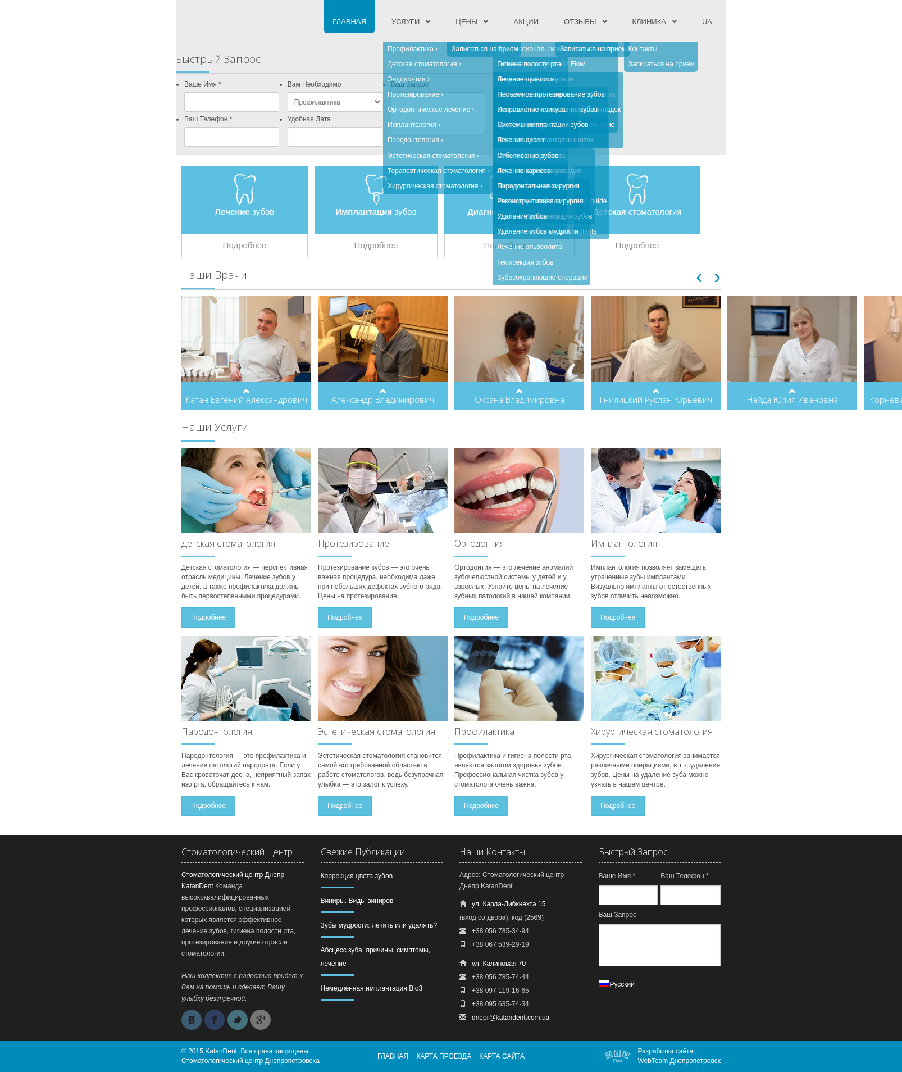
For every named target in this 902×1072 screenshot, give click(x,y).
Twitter (237, 1020)
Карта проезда (443, 1056)
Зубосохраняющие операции (542, 277)
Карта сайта (502, 1056)
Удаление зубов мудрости (537, 231)
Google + (260, 1020)
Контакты (643, 49)
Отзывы (580, 21)
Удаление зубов (522, 216)
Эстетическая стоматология (431, 156)
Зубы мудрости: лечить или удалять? (379, 925)
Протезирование (413, 94)
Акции (526, 21)
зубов (245, 211)
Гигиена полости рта (529, 64)
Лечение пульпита (525, 79)
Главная (349, 21)
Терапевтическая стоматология (437, 171)
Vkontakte (191, 1020)
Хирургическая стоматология (433, 186)
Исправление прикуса (531, 109)
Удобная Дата (309, 119)
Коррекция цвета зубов (357, 876)
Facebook (214, 1020)
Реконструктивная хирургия (540, 201)
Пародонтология (413, 140)
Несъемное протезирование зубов (551, 94)
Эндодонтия (407, 79)
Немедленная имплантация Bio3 (372, 988)
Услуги (405, 21)
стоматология (637, 211)
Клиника (649, 21)
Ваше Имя (202, 84)
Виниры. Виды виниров (357, 901)
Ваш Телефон (208, 119)
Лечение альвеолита (529, 247)
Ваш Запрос (617, 915)
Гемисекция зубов (525, 262)
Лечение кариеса (523, 171)
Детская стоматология (422, 64)
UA (707, 21)
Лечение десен (520, 140)
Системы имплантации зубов (542, 125)
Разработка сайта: (666, 1051)
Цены (466, 21)
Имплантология (412, 125)
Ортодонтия (479, 543)
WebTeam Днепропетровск (679, 1061)
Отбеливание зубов (527, 156)
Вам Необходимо (314, 84)
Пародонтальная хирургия (538, 186)
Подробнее (245, 245)
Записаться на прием (485, 49)
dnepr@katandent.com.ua (510, 1017)
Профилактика (411, 49)
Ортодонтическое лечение (429, 109)
